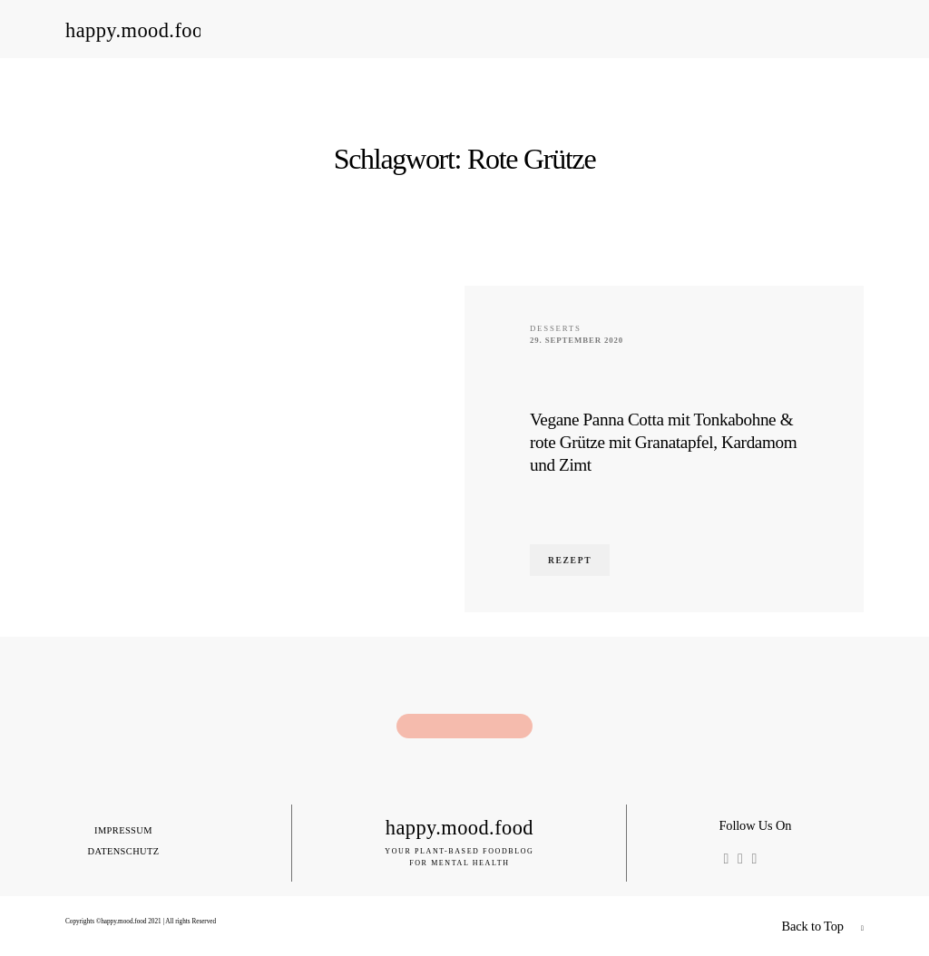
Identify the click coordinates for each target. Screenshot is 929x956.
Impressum (123, 830)
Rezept (570, 560)
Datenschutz (123, 851)
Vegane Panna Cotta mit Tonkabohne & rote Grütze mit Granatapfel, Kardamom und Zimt (663, 442)
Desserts (556, 328)
